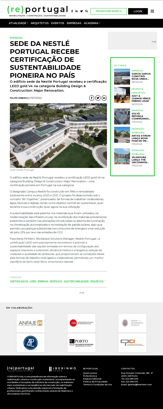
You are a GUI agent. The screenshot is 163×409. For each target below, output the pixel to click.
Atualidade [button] (17, 23)
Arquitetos (40, 23)
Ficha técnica (90, 376)
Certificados (19, 281)
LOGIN (138, 11)
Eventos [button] (57, 23)
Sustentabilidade (76, 281)
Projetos (97, 281)
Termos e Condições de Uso (97, 384)
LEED (33, 281)
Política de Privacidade (95, 381)
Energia (43, 281)
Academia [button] (91, 23)
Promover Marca (109, 11)
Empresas (74, 23)
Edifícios (56, 281)
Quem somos (90, 373)
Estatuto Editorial (92, 379)
